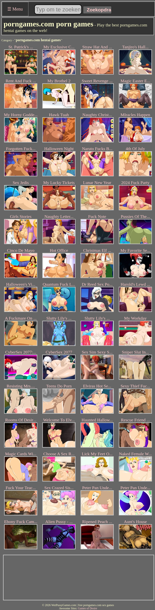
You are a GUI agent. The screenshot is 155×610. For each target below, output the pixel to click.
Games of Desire (87, 608)
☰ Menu (15, 9)
